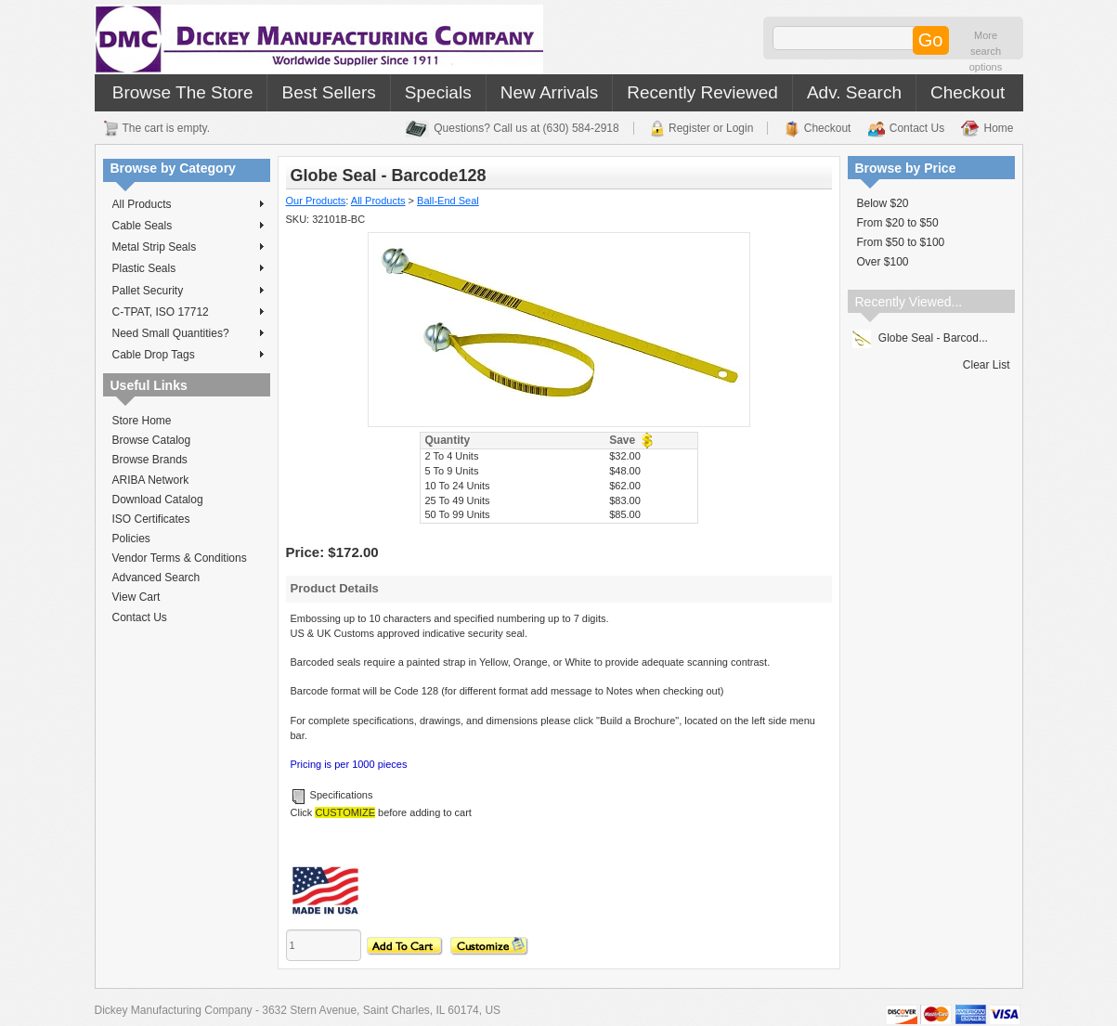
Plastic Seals (188, 268)
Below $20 (883, 203)
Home (998, 128)
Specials (438, 92)
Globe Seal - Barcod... (920, 337)
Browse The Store (182, 92)
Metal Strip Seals (188, 246)
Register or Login (711, 128)
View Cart (136, 597)
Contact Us (917, 128)
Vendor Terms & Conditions (179, 558)
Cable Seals (188, 225)
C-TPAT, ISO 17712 (188, 311)
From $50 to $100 (901, 242)
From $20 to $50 (898, 222)
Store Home (142, 420)
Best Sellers (328, 92)
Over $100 (883, 261)
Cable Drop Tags (188, 354)
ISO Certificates (151, 519)
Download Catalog (157, 499)
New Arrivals (549, 92)
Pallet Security (188, 290)
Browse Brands (150, 459)
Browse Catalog (151, 440)
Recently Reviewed (702, 92)
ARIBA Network (150, 480)
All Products (188, 204)
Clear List (986, 364)
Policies (131, 538)
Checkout (967, 92)
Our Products (316, 200)
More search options (985, 51)
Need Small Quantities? (188, 333)
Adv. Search (854, 92)
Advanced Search (156, 577)
